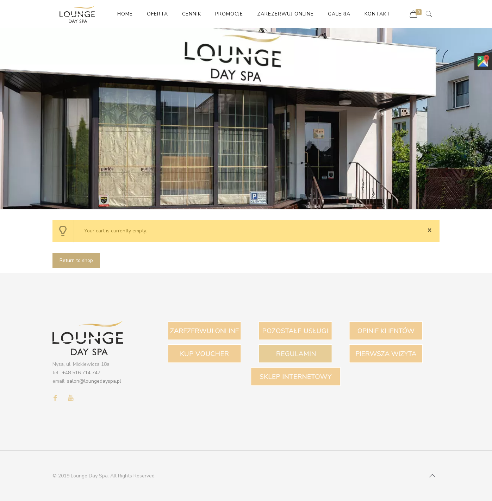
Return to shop (76, 260)
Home (230, 130)
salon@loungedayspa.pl (94, 381)
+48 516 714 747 (81, 372)
